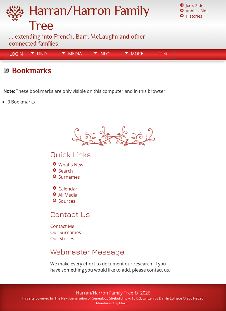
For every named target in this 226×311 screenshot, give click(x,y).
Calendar (67, 189)
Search (65, 171)
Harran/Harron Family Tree (104, 293)
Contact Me (62, 226)
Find (42, 54)
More (137, 54)
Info (104, 54)
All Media (67, 195)
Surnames (69, 177)
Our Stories (62, 238)
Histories (194, 16)
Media (75, 54)
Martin (124, 303)
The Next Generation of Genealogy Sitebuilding (90, 298)
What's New (70, 165)
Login (16, 54)
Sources (66, 201)
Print (163, 54)
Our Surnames (65, 232)
